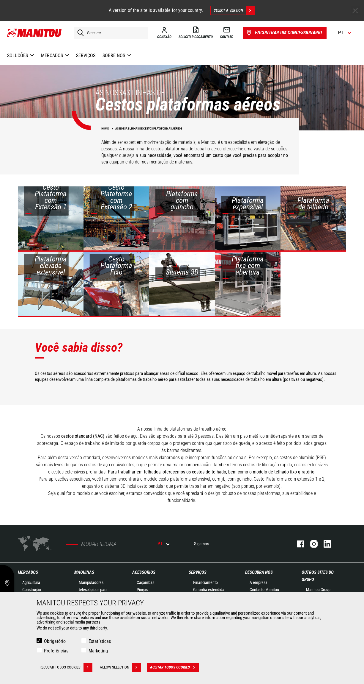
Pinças (142, 589)
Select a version (234, 10)
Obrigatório (55, 641)
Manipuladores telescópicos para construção (93, 589)
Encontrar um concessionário (283, 32)
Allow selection (120, 667)
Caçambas (145, 582)
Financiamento (205, 582)
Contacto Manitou (264, 589)
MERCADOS (28, 572)
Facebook (297, 544)
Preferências (56, 651)
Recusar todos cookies (66, 667)
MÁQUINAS (84, 572)
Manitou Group (318, 589)
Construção (31, 589)
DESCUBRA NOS (259, 572)
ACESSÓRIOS (143, 572)
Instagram (311, 544)
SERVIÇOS (198, 572)
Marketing (98, 651)
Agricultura (31, 582)
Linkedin (324, 544)
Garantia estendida (208, 589)
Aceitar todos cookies (174, 667)
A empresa (258, 582)
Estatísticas (100, 641)
